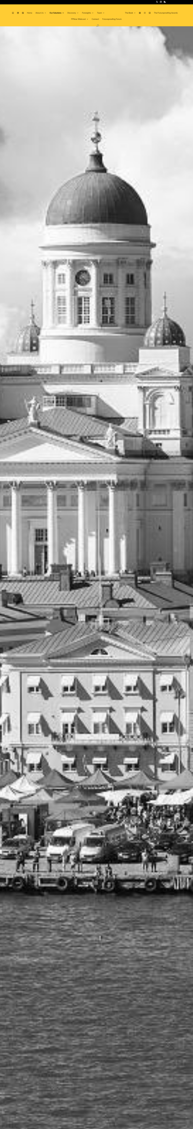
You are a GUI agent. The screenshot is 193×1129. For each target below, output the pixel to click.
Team (96, 14)
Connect (95, 20)
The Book (132, 14)
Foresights (83, 14)
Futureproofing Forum (112, 20)
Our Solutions (52, 14)
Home (26, 14)
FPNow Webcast (78, 20)
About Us (37, 14)
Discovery (68, 14)
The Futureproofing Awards (169, 14)
